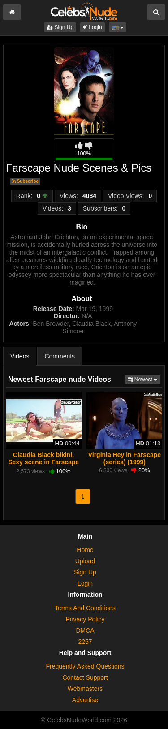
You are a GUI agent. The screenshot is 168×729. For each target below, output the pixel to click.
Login (92, 27)
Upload (85, 561)
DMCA (85, 630)
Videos (20, 356)
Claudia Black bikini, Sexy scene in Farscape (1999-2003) (43, 462)
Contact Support (85, 677)
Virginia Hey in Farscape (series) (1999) (124, 458)
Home (85, 549)
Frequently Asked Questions (85, 666)
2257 (85, 641)
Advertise (85, 699)
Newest (144, 379)
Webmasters (85, 688)
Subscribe (25, 181)
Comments (59, 356)
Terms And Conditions (85, 608)
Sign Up (60, 27)
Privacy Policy (84, 619)
